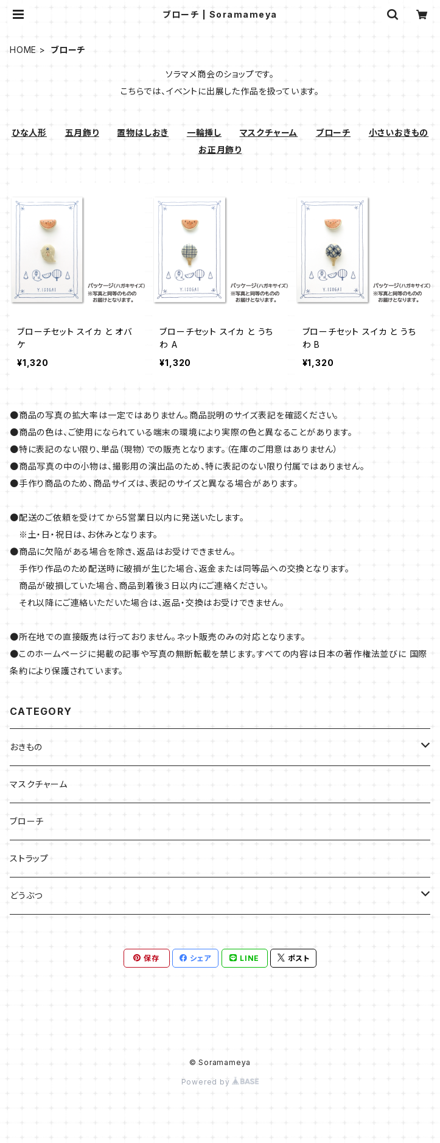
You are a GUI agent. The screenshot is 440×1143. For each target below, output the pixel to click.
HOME (23, 49)
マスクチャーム (39, 784)
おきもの (26, 747)
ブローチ (27, 821)
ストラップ (29, 858)
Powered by (220, 1081)
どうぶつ (26, 895)
